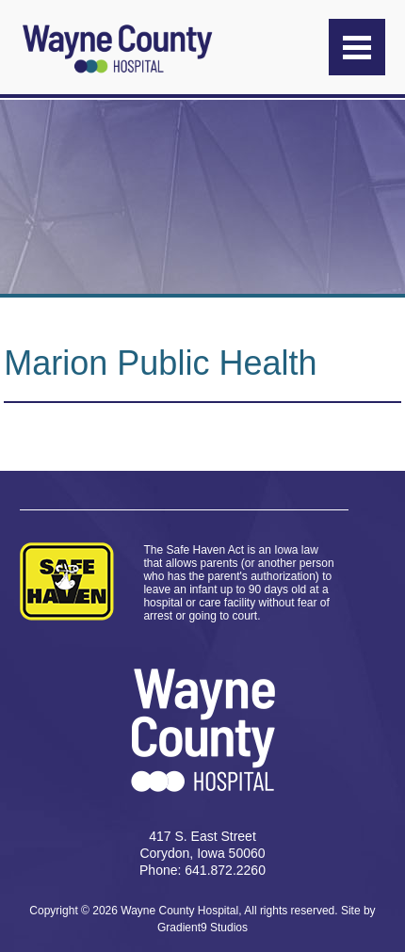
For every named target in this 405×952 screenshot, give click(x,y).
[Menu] (357, 47)
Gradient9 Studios (202, 927)
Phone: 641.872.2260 (202, 870)
